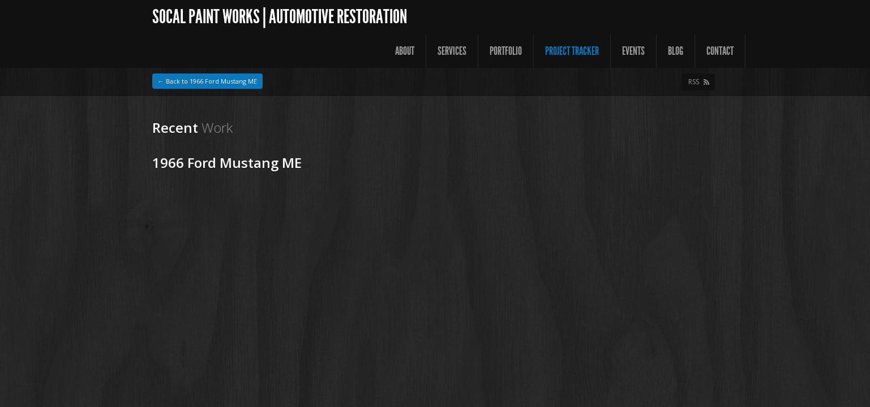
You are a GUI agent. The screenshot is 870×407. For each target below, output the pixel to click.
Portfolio (506, 51)
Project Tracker (572, 51)
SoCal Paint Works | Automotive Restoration (279, 16)
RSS (693, 81)
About (404, 51)
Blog (675, 51)
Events (633, 51)
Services (452, 51)
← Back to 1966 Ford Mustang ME (207, 81)
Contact (720, 51)
